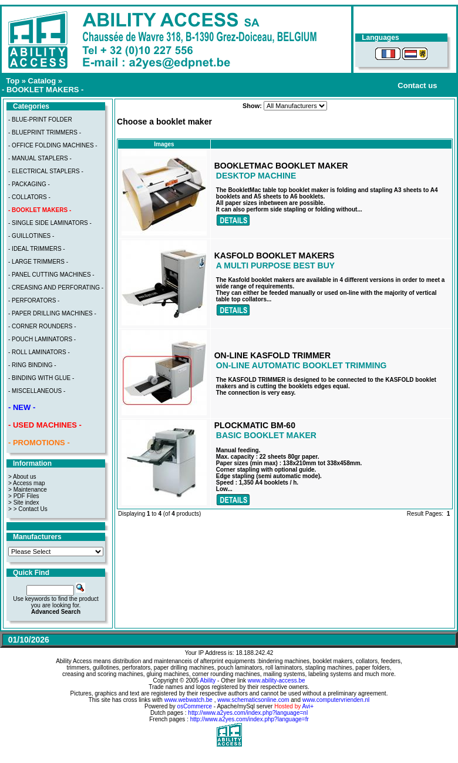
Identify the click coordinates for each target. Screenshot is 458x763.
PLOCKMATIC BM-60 (254, 425)
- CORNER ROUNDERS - (42, 326)
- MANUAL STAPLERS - (40, 158)
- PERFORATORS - (33, 300)
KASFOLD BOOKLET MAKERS (274, 255)
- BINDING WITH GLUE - (41, 378)
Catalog (42, 80)
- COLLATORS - (29, 197)
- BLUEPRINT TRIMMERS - (44, 132)
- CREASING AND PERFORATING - (55, 287)
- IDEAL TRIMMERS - (36, 249)
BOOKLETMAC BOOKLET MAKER (281, 165)
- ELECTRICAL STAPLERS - (45, 171)
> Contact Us (31, 509)
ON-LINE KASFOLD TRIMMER (272, 355)
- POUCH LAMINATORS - (42, 339)
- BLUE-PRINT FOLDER (40, 119)
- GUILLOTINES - (31, 236)
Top (12, 80)
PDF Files (26, 496)
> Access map (26, 483)
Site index (26, 502)
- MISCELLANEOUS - (36, 391)
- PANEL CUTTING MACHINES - (51, 274)
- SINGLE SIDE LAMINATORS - (50, 223)
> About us (22, 476)
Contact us (417, 85)
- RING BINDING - (32, 365)
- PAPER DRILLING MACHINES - (52, 313)
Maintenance (30, 489)
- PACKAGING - (29, 184)
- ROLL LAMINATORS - (39, 352)
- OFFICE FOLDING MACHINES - (52, 145)
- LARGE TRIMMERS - (38, 261)
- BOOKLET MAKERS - (42, 89)
